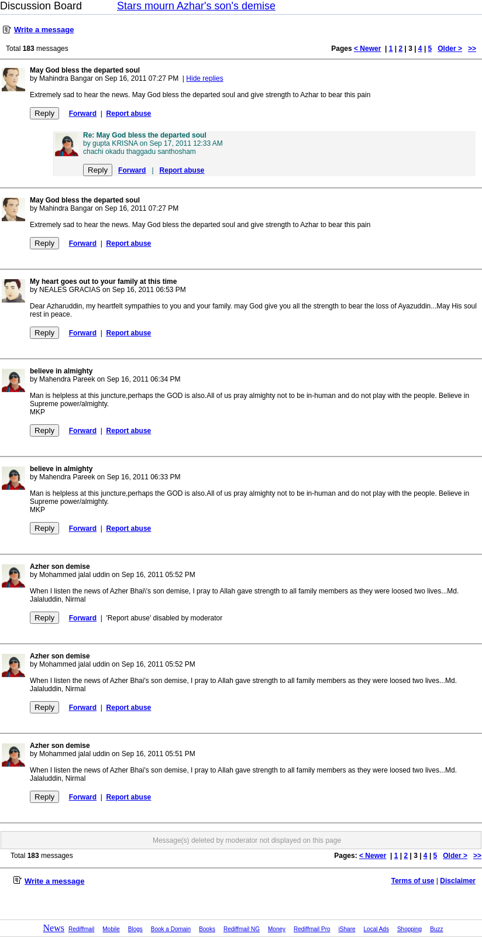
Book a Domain (171, 929)
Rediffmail (81, 929)
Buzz (436, 929)
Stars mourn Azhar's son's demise (196, 6)
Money (276, 929)
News (53, 928)
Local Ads (376, 929)
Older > (450, 48)
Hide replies (204, 78)
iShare (347, 929)
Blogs (135, 929)
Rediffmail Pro (312, 929)
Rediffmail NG (241, 929)
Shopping (409, 929)
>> (472, 48)
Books (207, 929)
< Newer (367, 48)
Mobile (110, 929)
